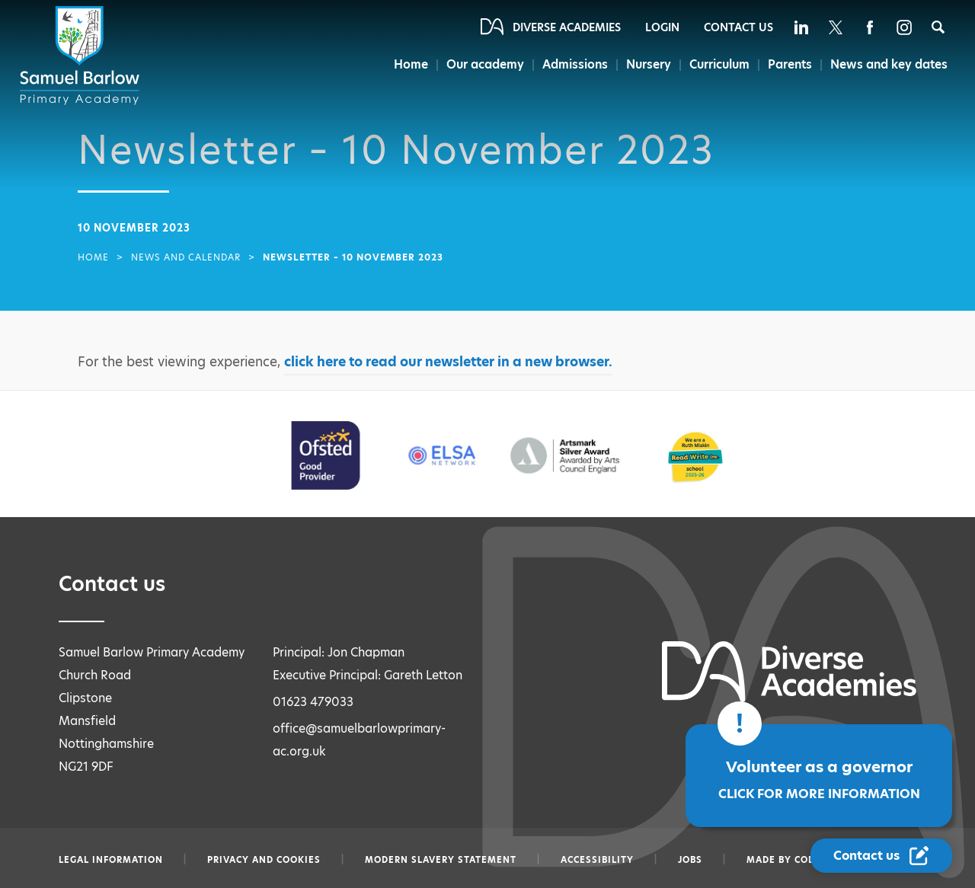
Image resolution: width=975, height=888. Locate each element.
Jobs (690, 860)
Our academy (485, 64)
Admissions (575, 64)
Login (662, 27)
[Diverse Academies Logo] (82, 55)
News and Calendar (186, 257)
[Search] (938, 27)
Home (411, 64)
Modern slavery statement (440, 860)
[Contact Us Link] (881, 855)
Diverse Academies (567, 27)
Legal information (111, 860)
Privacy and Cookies (264, 860)
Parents (790, 64)
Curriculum (719, 64)
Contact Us (738, 27)
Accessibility (597, 860)
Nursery (648, 64)
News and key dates (889, 64)
